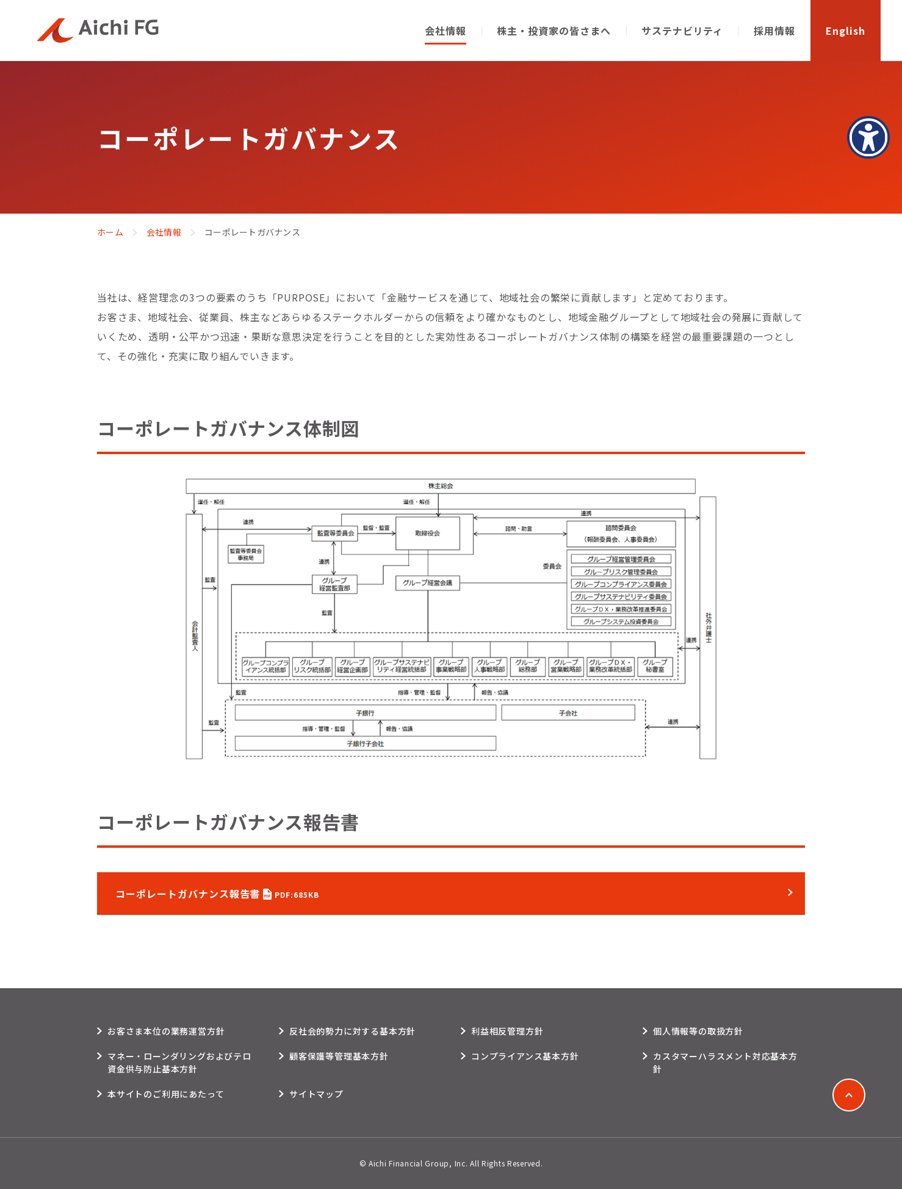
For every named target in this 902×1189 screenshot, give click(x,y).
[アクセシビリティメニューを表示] (868, 137)
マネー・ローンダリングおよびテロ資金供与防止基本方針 (179, 1062)
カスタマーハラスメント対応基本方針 (725, 1062)
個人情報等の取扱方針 (698, 1031)
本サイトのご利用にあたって (165, 1094)
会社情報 (163, 232)
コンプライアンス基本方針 (525, 1056)
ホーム (110, 232)
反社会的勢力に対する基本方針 (352, 1031)
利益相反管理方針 (507, 1031)
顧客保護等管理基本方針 (339, 1056)
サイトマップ (316, 1094)
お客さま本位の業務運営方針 (166, 1031)
